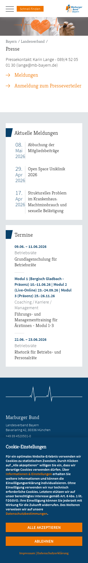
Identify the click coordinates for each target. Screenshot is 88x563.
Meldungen (26, 75)
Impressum (27, 553)
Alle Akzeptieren (44, 527)
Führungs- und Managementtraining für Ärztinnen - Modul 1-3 (36, 319)
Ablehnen (44, 541)
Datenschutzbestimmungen (26, 513)
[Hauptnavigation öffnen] (11, 9)
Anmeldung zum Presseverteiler (48, 86)
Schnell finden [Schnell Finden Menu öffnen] (30, 9)
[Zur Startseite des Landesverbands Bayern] (73, 10)
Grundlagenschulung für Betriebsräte (36, 262)
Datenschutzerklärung (53, 553)
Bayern (11, 41)
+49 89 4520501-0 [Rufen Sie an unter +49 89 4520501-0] (18, 436)
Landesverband (33, 41)
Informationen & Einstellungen (29, 474)
